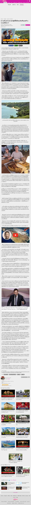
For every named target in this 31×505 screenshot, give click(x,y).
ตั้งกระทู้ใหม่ (15, 492)
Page (17, 497)
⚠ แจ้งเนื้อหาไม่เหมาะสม (24, 377)
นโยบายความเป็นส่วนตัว (11, 501)
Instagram (3, 142)
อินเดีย (26, 359)
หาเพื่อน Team (20, 2)
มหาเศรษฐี (5, 374)
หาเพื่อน (9, 2)
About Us (28, 501)
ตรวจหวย (27, 2)
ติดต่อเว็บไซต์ (9, 503)
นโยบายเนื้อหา (17, 501)
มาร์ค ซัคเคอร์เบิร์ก (12, 374)
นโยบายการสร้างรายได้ (23, 501)
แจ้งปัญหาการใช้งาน (14, 503)
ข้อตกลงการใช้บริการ (4, 501)
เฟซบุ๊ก (18, 374)
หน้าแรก (1, 2)
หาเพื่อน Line (15, 2)
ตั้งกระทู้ (21, 4)
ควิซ (29, 495)
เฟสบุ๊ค (22, 374)
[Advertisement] (15, 12)
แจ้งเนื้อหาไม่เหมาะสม (21, 503)
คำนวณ (14, 497)
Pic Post (24, 2)
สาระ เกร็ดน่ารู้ (12, 480)
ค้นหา (18, 4)
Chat (11, 2)
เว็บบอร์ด (5, 2)
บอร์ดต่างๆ (14, 4)
